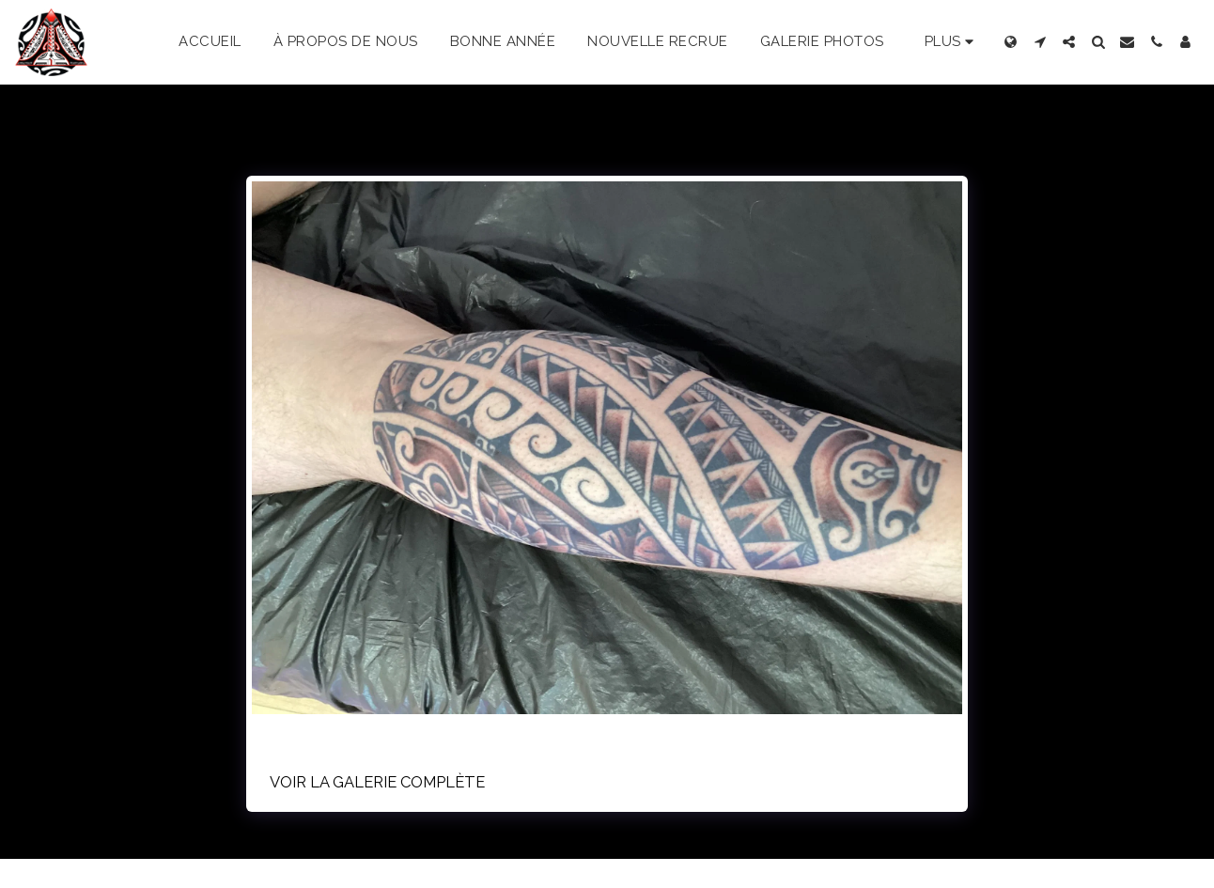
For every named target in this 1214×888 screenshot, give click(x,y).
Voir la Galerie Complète (377, 781)
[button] (1039, 42)
